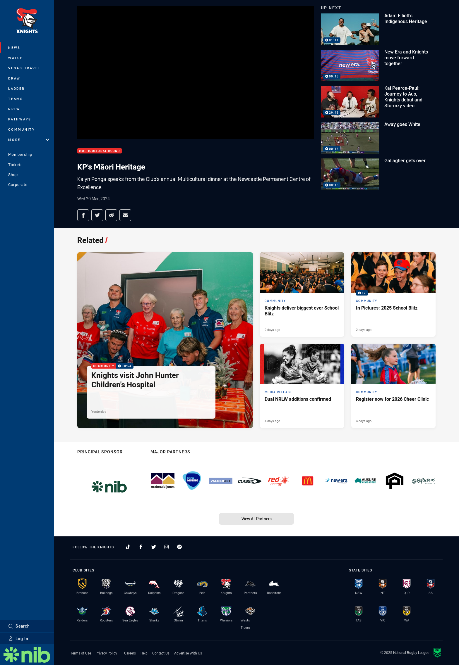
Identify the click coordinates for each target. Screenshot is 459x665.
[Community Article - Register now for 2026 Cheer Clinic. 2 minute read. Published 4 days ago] (393, 386)
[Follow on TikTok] (128, 547)
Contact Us (160, 653)
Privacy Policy (106, 653)
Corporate (18, 184)
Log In (18, 638)
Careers (130, 653)
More (28, 139)
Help (144, 653)
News (14, 47)
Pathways (19, 119)
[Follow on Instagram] (166, 547)
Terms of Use (80, 653)
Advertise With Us (188, 653)
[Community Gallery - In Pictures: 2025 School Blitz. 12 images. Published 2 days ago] (393, 294)
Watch (15, 58)
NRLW (14, 109)
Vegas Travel (24, 68)
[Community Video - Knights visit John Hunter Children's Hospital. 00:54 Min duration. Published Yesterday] (165, 340)
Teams (15, 98)
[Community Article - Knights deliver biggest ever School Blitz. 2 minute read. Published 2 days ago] (302, 294)
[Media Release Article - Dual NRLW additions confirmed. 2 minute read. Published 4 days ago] (302, 386)
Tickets (15, 164)
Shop (13, 174)
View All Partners (257, 518)
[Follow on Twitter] (153, 547)
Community (21, 129)
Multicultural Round (99, 151)
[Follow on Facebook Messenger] (179, 547)
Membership (20, 154)
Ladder (16, 88)
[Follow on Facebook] (140, 547)
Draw (14, 78)
